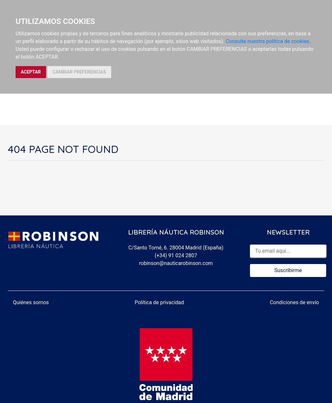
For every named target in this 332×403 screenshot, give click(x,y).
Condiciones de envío (294, 302)
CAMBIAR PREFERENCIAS (79, 72)
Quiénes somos (31, 302)
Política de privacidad (159, 302)
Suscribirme (288, 270)
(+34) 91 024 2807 (176, 255)
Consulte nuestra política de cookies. (268, 41)
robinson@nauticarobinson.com (176, 263)
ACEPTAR (31, 72)
